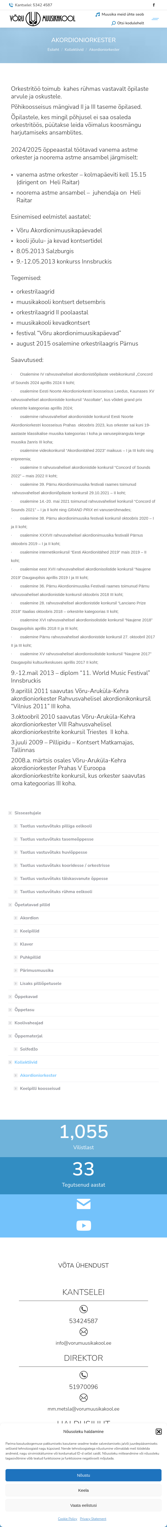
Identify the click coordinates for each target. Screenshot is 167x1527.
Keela (83, 1490)
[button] (159, 1431)
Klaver (26, 944)
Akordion (29, 918)
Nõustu (83, 1475)
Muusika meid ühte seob (119, 14)
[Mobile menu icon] (154, 19)
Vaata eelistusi (83, 1505)
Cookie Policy (67, 1519)
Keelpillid (29, 931)
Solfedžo (29, 1049)
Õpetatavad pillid (29, 905)
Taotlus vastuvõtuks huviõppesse (53, 852)
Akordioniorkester (38, 1075)
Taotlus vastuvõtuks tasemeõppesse (57, 839)
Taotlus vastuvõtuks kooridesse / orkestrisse (65, 865)
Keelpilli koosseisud (40, 1089)
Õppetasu (24, 1010)
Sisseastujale (25, 813)
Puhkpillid (30, 957)
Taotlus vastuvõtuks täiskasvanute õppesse (64, 879)
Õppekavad (26, 997)
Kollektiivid (23, 1062)
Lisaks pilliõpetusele (40, 984)
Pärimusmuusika (36, 970)
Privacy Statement (93, 1519)
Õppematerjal (26, 1036)
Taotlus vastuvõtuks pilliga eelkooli (56, 826)
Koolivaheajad (29, 1023)
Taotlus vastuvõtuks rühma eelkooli (56, 892)
